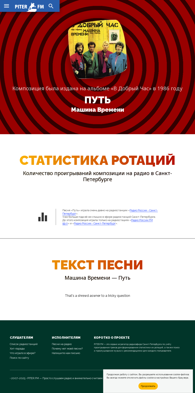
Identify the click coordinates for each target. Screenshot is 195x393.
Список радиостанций (24, 344)
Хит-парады (17, 348)
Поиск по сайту (19, 357)
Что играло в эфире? (22, 353)
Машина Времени (97, 109)
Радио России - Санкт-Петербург (95, 223)
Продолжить (148, 385)
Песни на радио (62, 344)
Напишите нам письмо (66, 353)
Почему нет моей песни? (67, 348)
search (51, 6)
